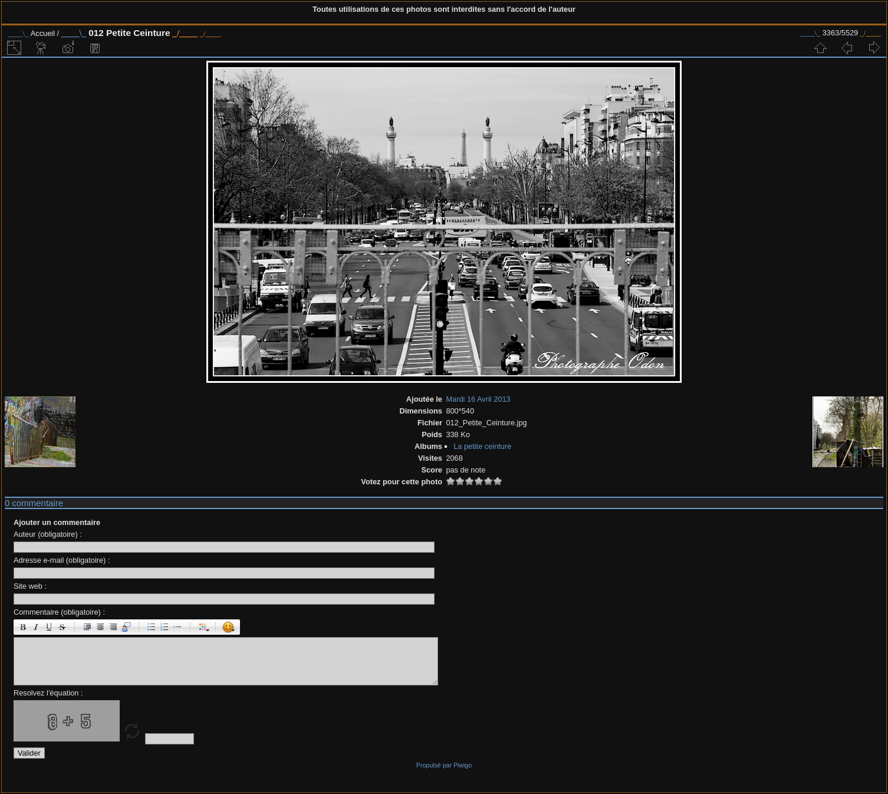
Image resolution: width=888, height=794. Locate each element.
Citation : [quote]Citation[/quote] (126, 627)
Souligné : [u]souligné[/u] (48, 627)
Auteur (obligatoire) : (48, 534)
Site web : (30, 586)
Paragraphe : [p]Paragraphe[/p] (87, 627)
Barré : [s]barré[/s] (61, 627)
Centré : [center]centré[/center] (100, 627)
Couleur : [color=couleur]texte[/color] (202, 627)
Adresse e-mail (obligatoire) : (62, 560)
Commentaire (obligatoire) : (59, 612)
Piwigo (462, 765)
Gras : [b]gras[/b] (23, 627)
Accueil (43, 33)
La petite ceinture (482, 446)
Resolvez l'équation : (48, 692)
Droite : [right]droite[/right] (113, 627)
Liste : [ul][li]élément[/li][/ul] (151, 627)
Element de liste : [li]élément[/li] (177, 627)
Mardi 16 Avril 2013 (478, 399)
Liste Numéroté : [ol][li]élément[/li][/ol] (164, 627)
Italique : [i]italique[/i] (35, 627)
